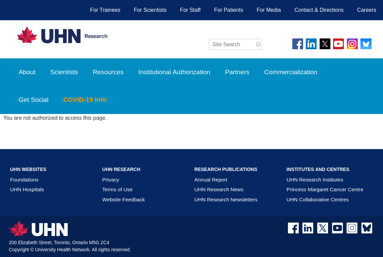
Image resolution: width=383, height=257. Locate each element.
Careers (366, 10)
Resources (108, 72)
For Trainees (105, 10)
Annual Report (211, 179)
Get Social (34, 99)
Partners (237, 72)
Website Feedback (123, 199)
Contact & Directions (319, 10)
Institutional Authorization (174, 72)
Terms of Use (117, 189)
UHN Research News (219, 189)
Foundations (24, 179)
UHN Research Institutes (315, 179)
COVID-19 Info (90, 105)
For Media (269, 10)
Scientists (64, 72)
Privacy (110, 179)
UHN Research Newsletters (226, 199)
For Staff (190, 10)
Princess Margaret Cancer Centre (325, 189)
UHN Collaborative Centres (318, 199)
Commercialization (296, 77)
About (27, 72)
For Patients (228, 10)
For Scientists (150, 10)
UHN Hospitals (27, 189)
